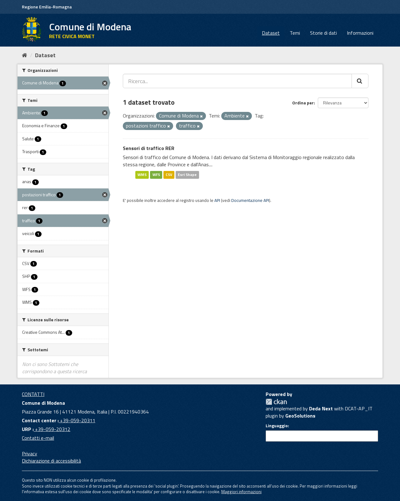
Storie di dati (323, 33)
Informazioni (360, 33)
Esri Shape (187, 175)
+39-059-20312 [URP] (52, 429)
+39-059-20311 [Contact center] (77, 420)
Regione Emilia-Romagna (47, 6)
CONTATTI (33, 394)
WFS (156, 175)
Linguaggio (277, 426)
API (217, 200)
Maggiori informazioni (241, 491)
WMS (142, 175)
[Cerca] (360, 81)
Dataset (271, 33)
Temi (295, 33)
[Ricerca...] (237, 81)
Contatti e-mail (38, 438)
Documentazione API (250, 200)
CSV (169, 175)
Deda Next (321, 408)
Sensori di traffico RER (148, 148)
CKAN (276, 401)
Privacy (29, 453)
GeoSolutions (300, 415)
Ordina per (303, 102)
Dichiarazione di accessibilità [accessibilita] (51, 460)
